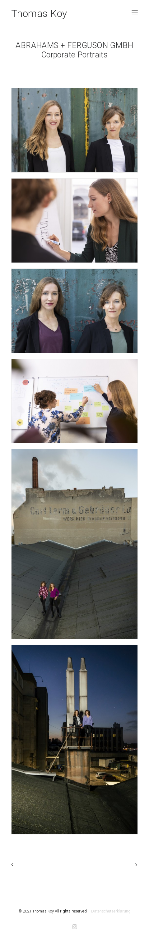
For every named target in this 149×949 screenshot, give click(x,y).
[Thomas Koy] (39, 12)
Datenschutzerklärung (111, 911)
